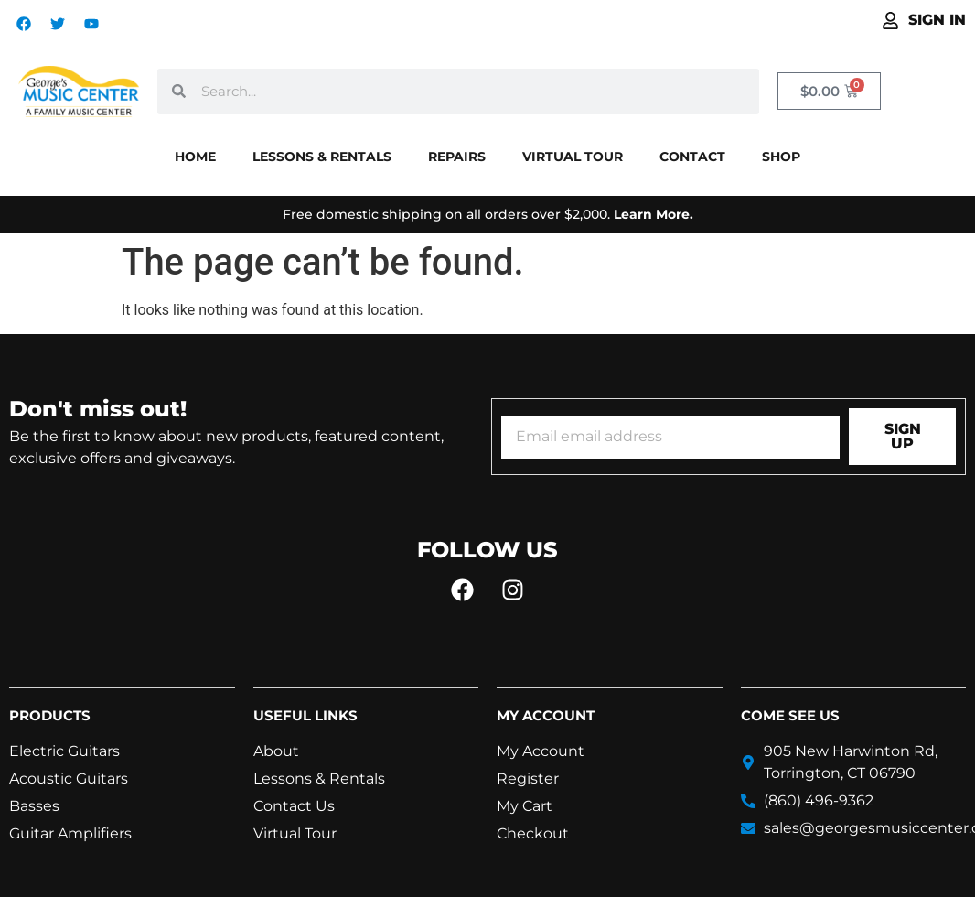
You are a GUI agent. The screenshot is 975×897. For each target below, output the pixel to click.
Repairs (457, 156)
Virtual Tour (572, 156)
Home (195, 156)
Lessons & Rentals (321, 156)
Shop (781, 156)
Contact (692, 156)
